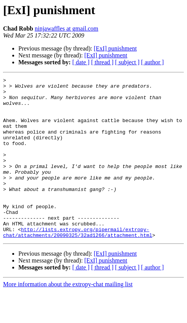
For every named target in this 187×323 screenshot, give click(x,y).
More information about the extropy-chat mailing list (68, 316)
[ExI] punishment (115, 48)
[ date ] (80, 62)
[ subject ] (127, 62)
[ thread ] (102, 62)
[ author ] (152, 62)
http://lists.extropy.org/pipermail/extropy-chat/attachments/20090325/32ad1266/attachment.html (77, 264)
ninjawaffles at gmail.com (66, 28)
